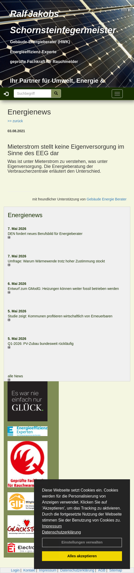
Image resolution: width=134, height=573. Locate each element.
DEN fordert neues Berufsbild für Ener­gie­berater (45, 234)
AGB (102, 570)
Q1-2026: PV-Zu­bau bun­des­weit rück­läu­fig (41, 344)
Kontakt (29, 570)
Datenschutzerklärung (61, 532)
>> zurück (15, 121)
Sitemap (115, 570)
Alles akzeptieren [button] (82, 556)
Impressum (52, 526)
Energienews (25, 215)
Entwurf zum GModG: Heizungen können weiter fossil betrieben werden (63, 289)
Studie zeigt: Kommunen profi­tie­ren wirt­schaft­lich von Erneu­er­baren (60, 316)
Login (15, 570)
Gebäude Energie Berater (106, 199)
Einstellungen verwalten (82, 542)
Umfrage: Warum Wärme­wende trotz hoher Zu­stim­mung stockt (56, 261)
